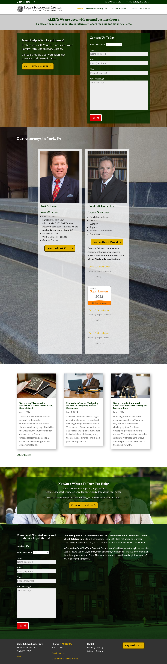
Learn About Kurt (58, 248)
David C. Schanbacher (99, 267)
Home (80, 9)
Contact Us (145, 9)
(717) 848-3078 (24, 2)
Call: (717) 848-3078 (36, 66)
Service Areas (58, 653)
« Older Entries (24, 455)
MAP (19, 656)
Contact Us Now (82, 505)
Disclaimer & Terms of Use (65, 658)
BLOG (134, 9)
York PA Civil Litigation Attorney (138, 2)
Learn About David (105, 242)
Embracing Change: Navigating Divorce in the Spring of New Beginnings (82, 406)
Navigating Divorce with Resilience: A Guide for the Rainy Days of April (36, 406)
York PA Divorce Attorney (114, 2)
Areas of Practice (118, 9)
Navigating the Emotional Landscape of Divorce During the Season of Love (130, 406)
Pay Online (131, 645)
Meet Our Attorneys (95, 9)
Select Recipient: (106, 44)
